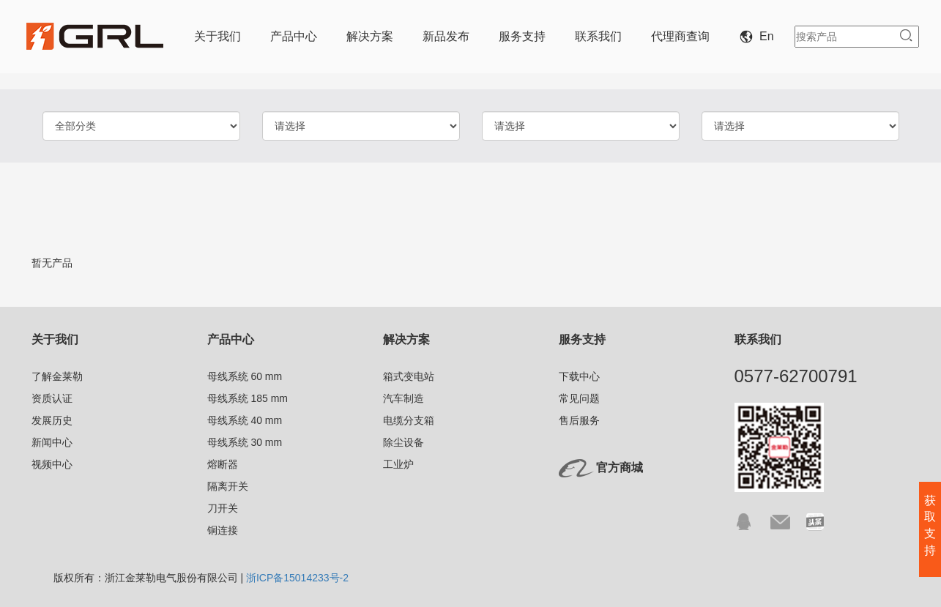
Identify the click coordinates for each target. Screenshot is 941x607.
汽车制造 (403, 398)
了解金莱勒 (57, 376)
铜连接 (222, 530)
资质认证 (51, 398)
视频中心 (51, 464)
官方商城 (619, 467)
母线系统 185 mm (247, 398)
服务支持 (522, 36)
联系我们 (598, 36)
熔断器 (222, 464)
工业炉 (398, 464)
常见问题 (579, 398)
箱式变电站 (408, 376)
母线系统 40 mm (245, 420)
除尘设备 (403, 442)
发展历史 (51, 420)
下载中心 (579, 376)
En (759, 36)
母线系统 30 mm (245, 442)
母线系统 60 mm (245, 376)
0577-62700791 (796, 376)
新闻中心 (51, 442)
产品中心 (293, 36)
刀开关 (222, 508)
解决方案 (369, 36)
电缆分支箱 (408, 420)
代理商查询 (680, 36)
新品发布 (446, 36)
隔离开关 (227, 486)
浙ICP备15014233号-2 (297, 578)
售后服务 (579, 420)
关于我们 (217, 36)
